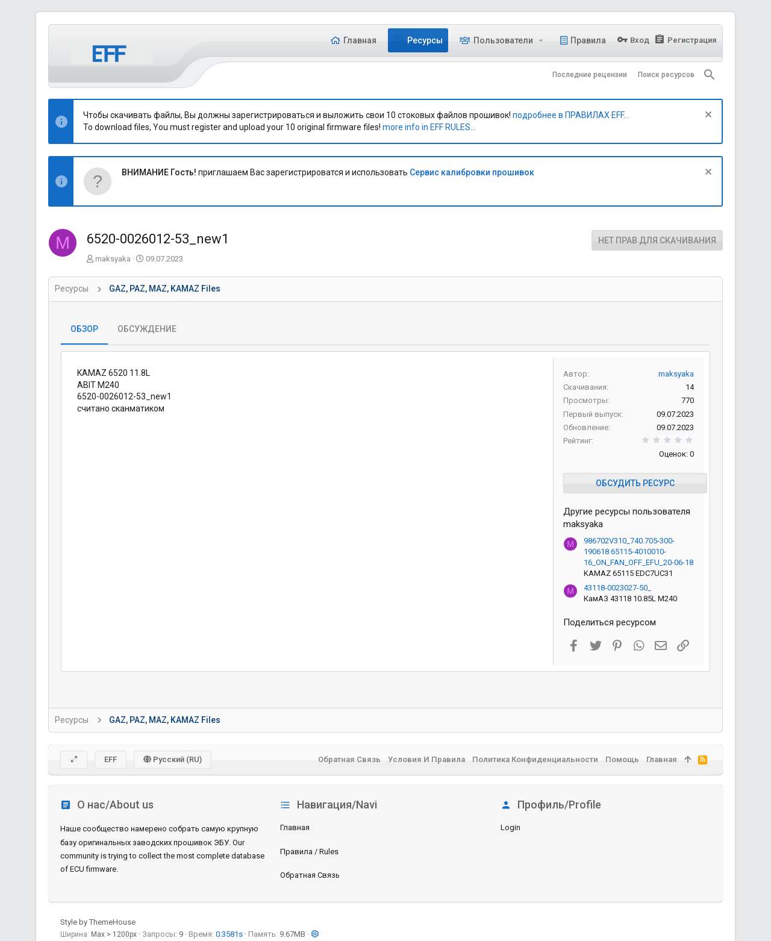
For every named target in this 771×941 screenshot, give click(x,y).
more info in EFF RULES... (429, 127)
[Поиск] (709, 74)
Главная (295, 827)
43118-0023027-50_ (617, 587)
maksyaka (113, 258)
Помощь (622, 759)
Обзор (84, 329)
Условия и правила (426, 759)
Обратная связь (310, 875)
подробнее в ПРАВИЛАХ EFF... (571, 115)
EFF (110, 759)
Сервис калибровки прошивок (472, 172)
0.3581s (229, 934)
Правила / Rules (309, 851)
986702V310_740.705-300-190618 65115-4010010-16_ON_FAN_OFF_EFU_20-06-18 (638, 551)
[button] (541, 40)
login (510, 827)
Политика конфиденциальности (535, 759)
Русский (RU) (172, 759)
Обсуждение (146, 329)
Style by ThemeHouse (98, 922)
